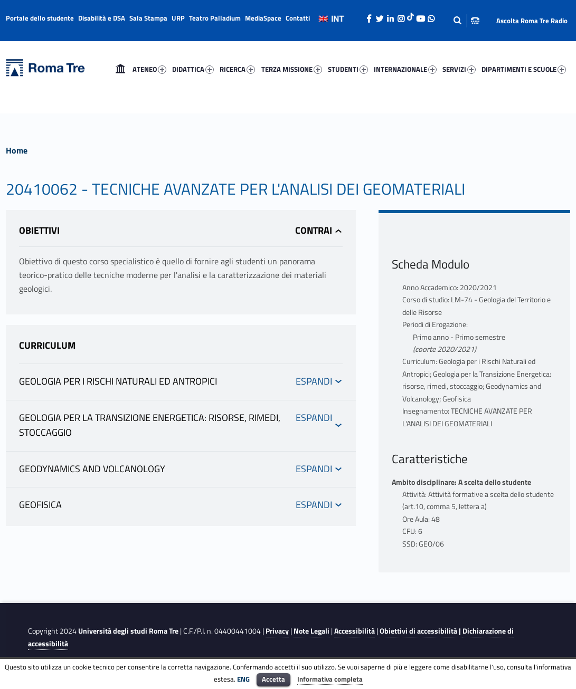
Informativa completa (330, 679)
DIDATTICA (193, 69)
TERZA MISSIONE (291, 69)
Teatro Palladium (215, 18)
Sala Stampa (148, 18)
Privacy (277, 631)
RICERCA (237, 69)
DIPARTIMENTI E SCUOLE (523, 69)
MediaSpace (263, 18)
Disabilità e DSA (101, 18)
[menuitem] (120, 69)
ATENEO (149, 69)
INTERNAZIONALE (405, 69)
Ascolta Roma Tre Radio (532, 20)
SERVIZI (459, 69)
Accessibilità (354, 631)
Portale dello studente (40, 18)
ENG (243, 679)
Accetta (273, 679)
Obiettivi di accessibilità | (421, 631)
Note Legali (311, 631)
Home (120, 69)
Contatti (298, 18)
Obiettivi (39, 230)
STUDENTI (348, 69)
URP (178, 18)
